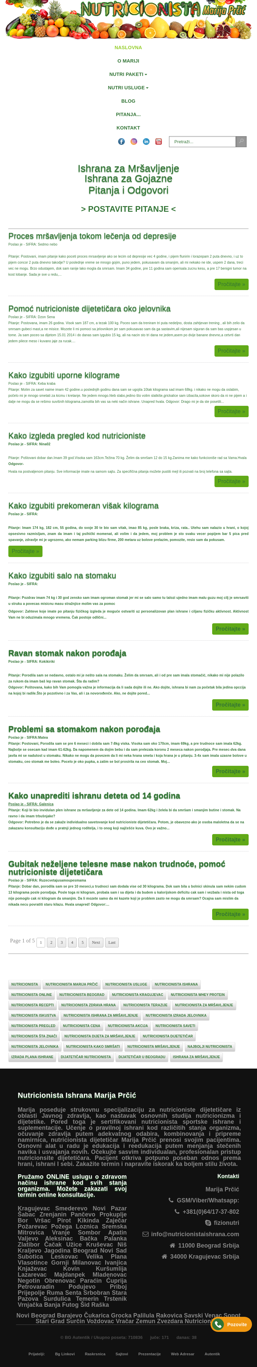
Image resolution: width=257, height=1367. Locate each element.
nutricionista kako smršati (93, 1047)
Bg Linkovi (65, 1354)
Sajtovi (121, 1354)
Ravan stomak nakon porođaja (67, 652)
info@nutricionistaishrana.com (195, 1234)
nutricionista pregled (33, 1026)
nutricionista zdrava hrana (88, 1005)
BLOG (128, 101)
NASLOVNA (128, 47)
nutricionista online (31, 995)
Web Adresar (182, 1354)
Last (111, 942)
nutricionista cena (81, 1026)
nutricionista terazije (145, 1005)
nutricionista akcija (128, 1026)
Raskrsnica (95, 1354)
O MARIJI (128, 61)
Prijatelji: (36, 1354)
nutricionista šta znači (34, 1036)
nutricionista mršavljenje (153, 1047)
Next (96, 942)
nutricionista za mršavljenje (204, 1005)
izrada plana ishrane (32, 1057)
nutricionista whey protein (198, 995)
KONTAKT (128, 127)
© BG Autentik (75, 1337)
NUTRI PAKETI (126, 74)
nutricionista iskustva (33, 1015)
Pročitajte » (231, 284)
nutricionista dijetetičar (168, 1036)
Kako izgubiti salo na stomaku (62, 575)
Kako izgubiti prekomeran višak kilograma (83, 505)
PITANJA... (128, 114)
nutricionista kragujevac (137, 995)
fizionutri (226, 1222)
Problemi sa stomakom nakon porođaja (84, 728)
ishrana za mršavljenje (196, 1057)
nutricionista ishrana (176, 984)
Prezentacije (149, 1354)
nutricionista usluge (126, 984)
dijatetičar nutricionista (86, 1057)
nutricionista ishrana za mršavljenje (101, 1015)
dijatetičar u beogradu (141, 1057)
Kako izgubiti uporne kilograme (64, 374)
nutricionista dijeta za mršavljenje (100, 1036)
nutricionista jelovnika (35, 1047)
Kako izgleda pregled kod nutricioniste (77, 435)
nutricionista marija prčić (72, 984)
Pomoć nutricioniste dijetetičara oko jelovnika (89, 308)
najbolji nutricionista (210, 1047)
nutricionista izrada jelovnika (176, 1015)
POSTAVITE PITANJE (128, 208)
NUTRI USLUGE (126, 87)
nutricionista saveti (175, 1026)
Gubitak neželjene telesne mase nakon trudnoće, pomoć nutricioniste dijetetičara (117, 867)
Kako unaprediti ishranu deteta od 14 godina (94, 795)
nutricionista (24, 984)
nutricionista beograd (82, 995)
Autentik (212, 1354)
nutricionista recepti (32, 1005)
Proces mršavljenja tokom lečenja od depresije (92, 235)
